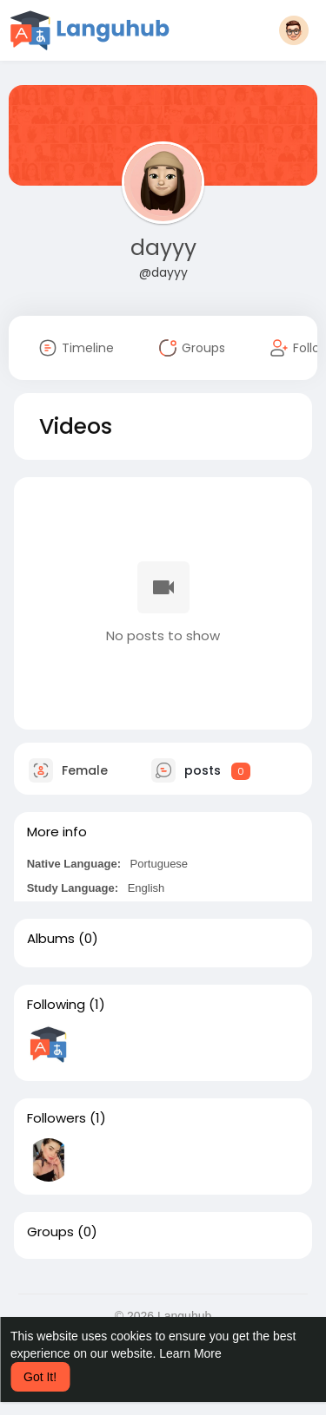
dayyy (163, 248)
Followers (56, 1118)
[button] (294, 30)
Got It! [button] (40, 1377)
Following (56, 1005)
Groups (50, 1232)
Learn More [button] (190, 1353)
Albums (51, 939)
